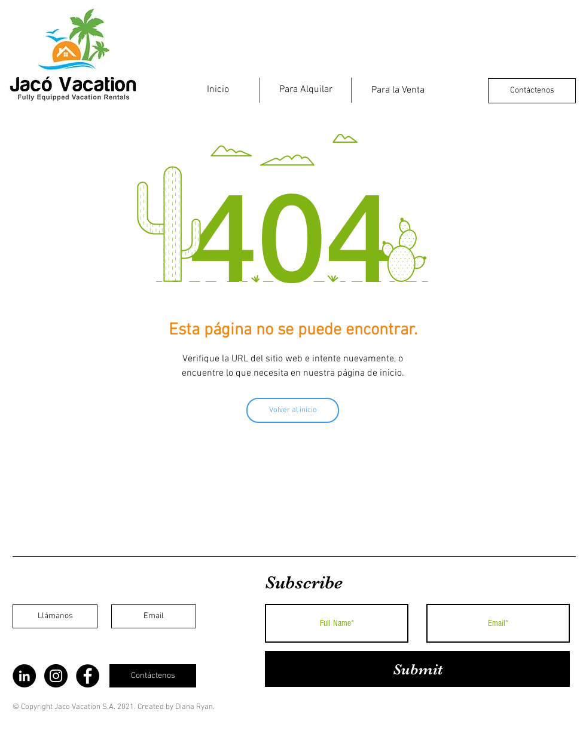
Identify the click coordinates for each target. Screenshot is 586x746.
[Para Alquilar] (305, 90)
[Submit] (417, 669)
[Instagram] (56, 675)
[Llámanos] (55, 616)
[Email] (153, 616)
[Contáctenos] (532, 90)
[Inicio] (218, 90)
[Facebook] (87, 675)
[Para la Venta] (397, 90)
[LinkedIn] (24, 675)
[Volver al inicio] (292, 410)
